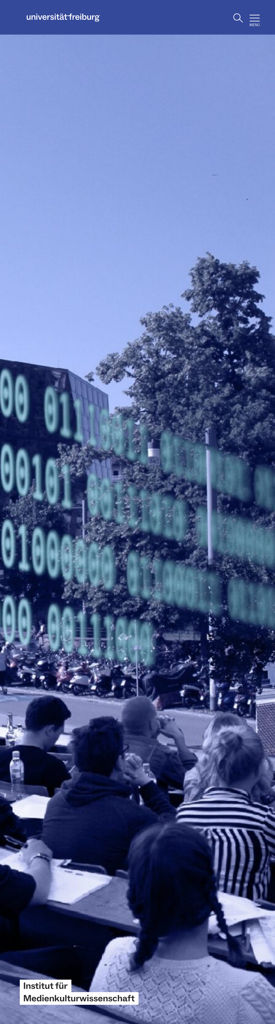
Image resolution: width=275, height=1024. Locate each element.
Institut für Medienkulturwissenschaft (79, 992)
